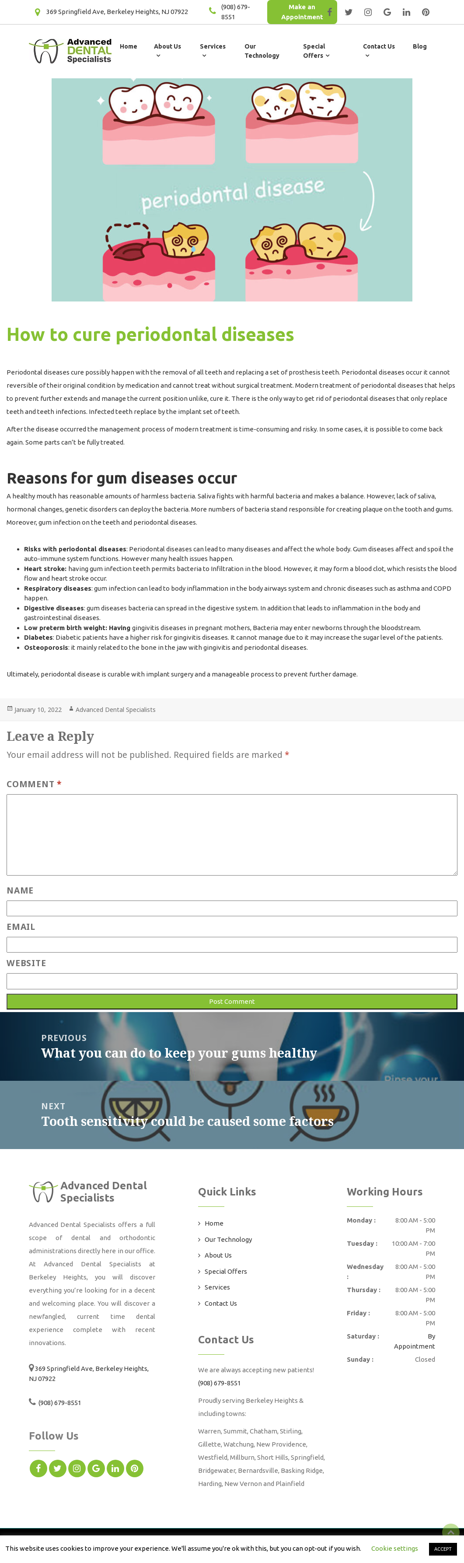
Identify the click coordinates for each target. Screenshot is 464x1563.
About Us (218, 1255)
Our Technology (228, 1239)
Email (21, 926)
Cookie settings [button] (394, 1548)
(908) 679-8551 (59, 1402)
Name (20, 890)
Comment (34, 784)
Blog (420, 46)
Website (26, 963)
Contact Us (221, 1303)
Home (128, 46)
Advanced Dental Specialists (116, 709)
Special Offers (226, 1271)
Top (451, 1532)
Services (217, 1287)
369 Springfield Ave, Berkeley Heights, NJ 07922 (117, 11)
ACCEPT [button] (443, 1549)
